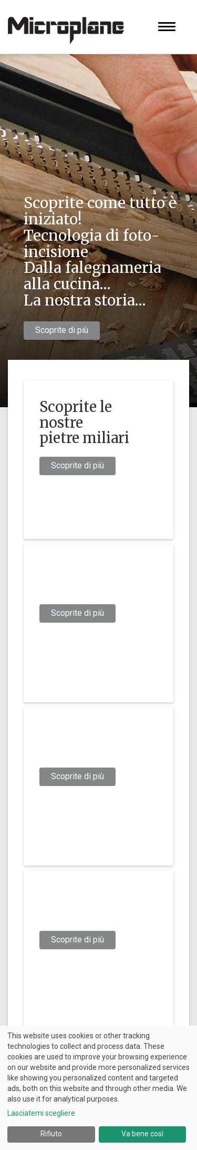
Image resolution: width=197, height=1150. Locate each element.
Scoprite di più (61, 330)
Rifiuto (51, 1133)
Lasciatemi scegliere (41, 1113)
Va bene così (142, 1133)
